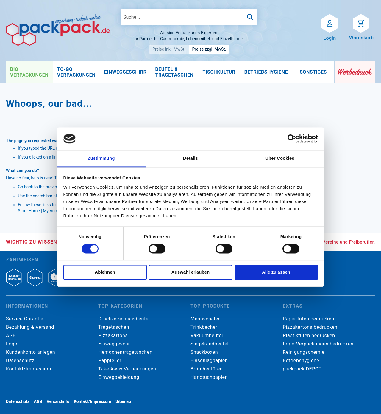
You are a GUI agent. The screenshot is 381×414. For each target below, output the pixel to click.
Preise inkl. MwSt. (168, 49)
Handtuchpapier (208, 377)
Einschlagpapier (208, 360)
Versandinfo (58, 401)
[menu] (170, 72)
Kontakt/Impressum (28, 369)
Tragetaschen (113, 327)
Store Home (29, 210)
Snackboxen (204, 352)
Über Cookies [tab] (279, 158)
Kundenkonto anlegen (30, 352)
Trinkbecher (203, 327)
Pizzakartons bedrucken (310, 327)
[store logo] (58, 30)
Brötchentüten (206, 369)
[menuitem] (29, 72)
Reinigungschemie (303, 352)
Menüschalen (205, 319)
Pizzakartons (113, 335)
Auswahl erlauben (190, 272)
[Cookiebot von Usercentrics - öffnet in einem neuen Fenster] (292, 138)
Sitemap (123, 401)
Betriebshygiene (301, 360)
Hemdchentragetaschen (125, 352)
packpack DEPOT (302, 369)
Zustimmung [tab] (101, 158)
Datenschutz (20, 360)
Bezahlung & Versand (30, 327)
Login (12, 344)
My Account (54, 210)
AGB (11, 335)
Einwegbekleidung (118, 377)
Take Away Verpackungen (127, 369)
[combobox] (189, 17)
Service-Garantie (24, 319)
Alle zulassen (276, 272)
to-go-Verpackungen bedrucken (318, 344)
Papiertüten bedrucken (308, 319)
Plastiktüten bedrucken (309, 335)
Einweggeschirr (115, 344)
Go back (25, 186)
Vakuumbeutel (206, 335)
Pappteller (109, 360)
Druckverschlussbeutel (124, 319)
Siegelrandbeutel (209, 344)
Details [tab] (190, 158)
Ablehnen (105, 272)
